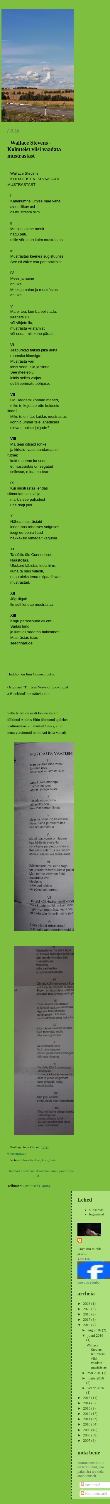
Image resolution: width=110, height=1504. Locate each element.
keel (37, 1160)
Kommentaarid (94, 1494)
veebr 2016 (95, 1388)
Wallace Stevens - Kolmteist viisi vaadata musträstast (34, 149)
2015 (87, 1398)
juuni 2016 (95, 1335)
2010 (87, 1424)
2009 (87, 1430)
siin (47, 693)
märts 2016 (95, 1378)
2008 (87, 1435)
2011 (87, 1419)
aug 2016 (94, 1330)
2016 (87, 1325)
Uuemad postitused (21, 1171)
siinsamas (96, 1210)
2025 (87, 1309)
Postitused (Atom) (36, 1186)
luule (53, 1160)
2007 (87, 1440)
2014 (87, 1403)
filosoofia (27, 1160)
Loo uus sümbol (88, 1282)
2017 (87, 1320)
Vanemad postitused (59, 1171)
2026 (87, 1304)
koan (45, 1160)
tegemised (96, 1214)
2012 (87, 1414)
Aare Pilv (83, 1259)
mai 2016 (94, 1373)
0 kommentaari (16, 1153)
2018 (87, 1314)
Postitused (90, 1485)
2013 (87, 1408)
